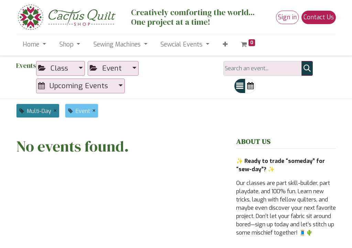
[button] (225, 44)
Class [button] (54, 68)
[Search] (307, 68)
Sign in (287, 17)
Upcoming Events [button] (74, 86)
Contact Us (319, 17)
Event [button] (107, 68)
